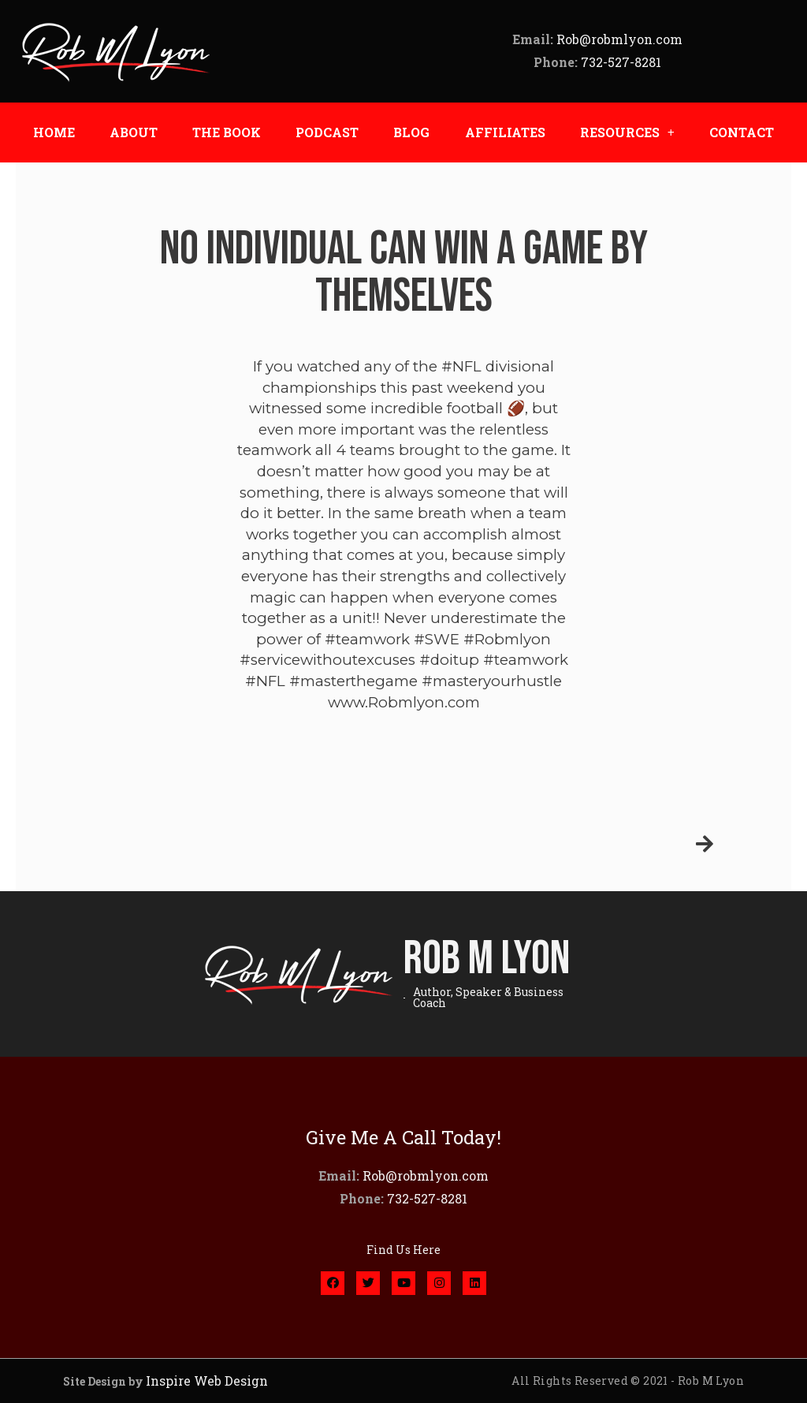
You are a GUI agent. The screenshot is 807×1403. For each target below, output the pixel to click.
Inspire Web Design (207, 1380)
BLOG (411, 132)
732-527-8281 (621, 62)
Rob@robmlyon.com (619, 39)
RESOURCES (627, 132)
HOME (54, 132)
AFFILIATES (505, 132)
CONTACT (741, 132)
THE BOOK (226, 132)
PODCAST (327, 132)
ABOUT (134, 132)
